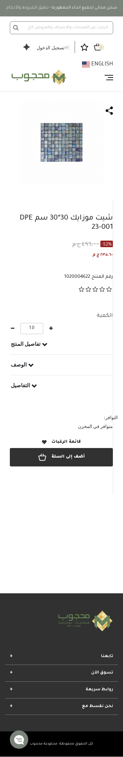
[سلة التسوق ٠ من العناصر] (97, 47)
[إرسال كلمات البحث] (16, 28)
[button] (19, 739)
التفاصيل (20, 385)
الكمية (105, 316)
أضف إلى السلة (61, 457)
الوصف (19, 364)
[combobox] (61, 27)
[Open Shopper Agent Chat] (26, 51)
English (97, 64)
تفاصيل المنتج (25, 344)
